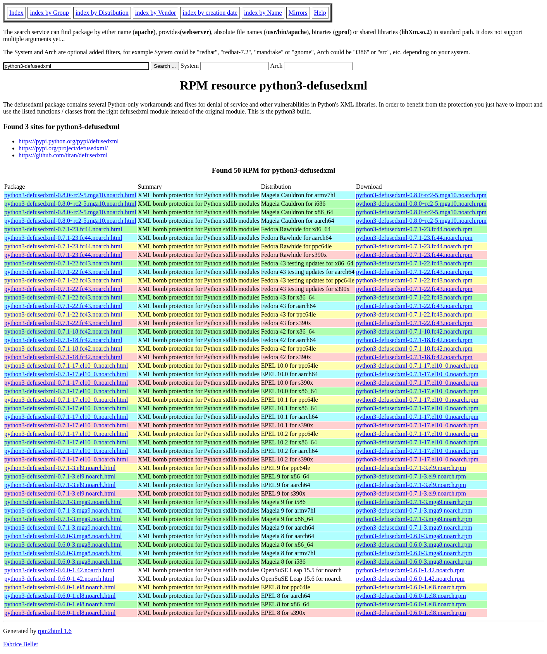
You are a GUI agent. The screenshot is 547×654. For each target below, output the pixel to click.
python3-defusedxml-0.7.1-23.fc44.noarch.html (63, 229)
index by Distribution (102, 12)
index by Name (263, 12)
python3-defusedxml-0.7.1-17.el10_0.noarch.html (66, 365)
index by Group (49, 12)
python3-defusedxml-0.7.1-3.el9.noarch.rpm (411, 468)
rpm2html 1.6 (55, 631)
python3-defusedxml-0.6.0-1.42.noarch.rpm (410, 570)
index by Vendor (155, 12)
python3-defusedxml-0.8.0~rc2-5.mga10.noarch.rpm (421, 195)
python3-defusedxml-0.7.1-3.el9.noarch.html (60, 468)
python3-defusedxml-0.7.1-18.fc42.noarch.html (63, 331)
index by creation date (209, 12)
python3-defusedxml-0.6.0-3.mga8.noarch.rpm (414, 536)
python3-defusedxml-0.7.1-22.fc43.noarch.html (63, 263)
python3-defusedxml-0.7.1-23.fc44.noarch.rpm (414, 229)
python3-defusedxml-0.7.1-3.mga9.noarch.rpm (414, 502)
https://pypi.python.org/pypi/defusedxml (69, 141)
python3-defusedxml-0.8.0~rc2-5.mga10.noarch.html (70, 195)
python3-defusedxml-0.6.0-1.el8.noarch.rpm (411, 587)
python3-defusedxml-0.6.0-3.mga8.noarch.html (63, 536)
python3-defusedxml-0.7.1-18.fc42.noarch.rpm (414, 331)
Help (320, 12)
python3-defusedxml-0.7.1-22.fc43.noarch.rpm (414, 263)
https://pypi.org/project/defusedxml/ (63, 148)
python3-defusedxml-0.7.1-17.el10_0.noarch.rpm (417, 365)
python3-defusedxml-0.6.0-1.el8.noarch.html (60, 587)
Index (16, 12)
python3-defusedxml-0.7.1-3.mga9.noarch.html (63, 502)
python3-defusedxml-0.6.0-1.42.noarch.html (59, 570)
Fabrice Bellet (20, 644)
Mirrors (298, 12)
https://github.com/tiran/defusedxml (63, 155)
